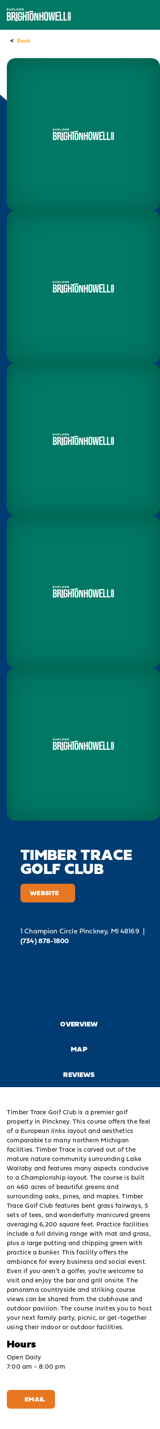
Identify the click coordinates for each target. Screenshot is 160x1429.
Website (48, 893)
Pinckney (56, 1121)
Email (31, 1399)
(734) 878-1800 (44, 941)
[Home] (39, 14)
